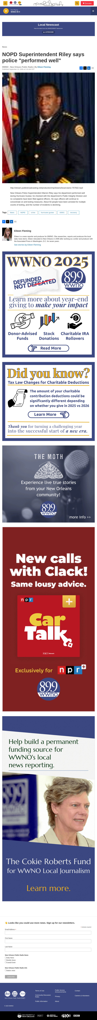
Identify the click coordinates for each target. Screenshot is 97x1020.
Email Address (10, 929)
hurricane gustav (47, 212)
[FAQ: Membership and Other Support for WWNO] (48, 304)
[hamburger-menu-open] (5, 3)
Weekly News (11, 960)
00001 (62, 212)
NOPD (22, 212)
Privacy (57, 996)
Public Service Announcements (60, 991)
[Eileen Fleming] (7, 234)
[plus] (48, 619)
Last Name (8, 947)
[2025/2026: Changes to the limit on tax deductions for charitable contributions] (48, 401)
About (57, 1001)
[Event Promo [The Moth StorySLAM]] (48, 484)
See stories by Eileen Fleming (27, 244)
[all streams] (94, 11)
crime (33, 212)
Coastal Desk (10, 962)
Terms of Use (39, 991)
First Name (8, 938)
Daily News (10, 958)
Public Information (41, 1001)
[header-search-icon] (77, 3)
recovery (73, 212)
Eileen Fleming (44, 67)
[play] (6, 11)
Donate (88, 3)
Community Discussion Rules (43, 996)
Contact (77, 991)
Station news (10, 970)
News (4, 47)
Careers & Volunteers (82, 996)
